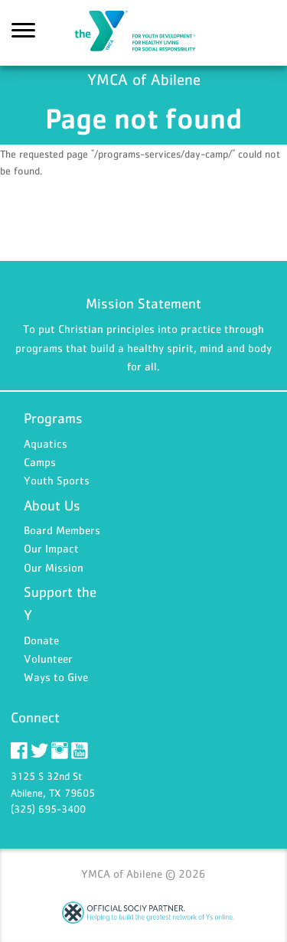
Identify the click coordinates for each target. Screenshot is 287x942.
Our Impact (51, 548)
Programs (53, 418)
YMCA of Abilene (144, 33)
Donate (41, 640)
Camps (40, 461)
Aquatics (45, 443)
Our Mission (53, 567)
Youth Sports (57, 480)
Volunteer (48, 658)
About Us (52, 505)
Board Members (62, 529)
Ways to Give (56, 676)
